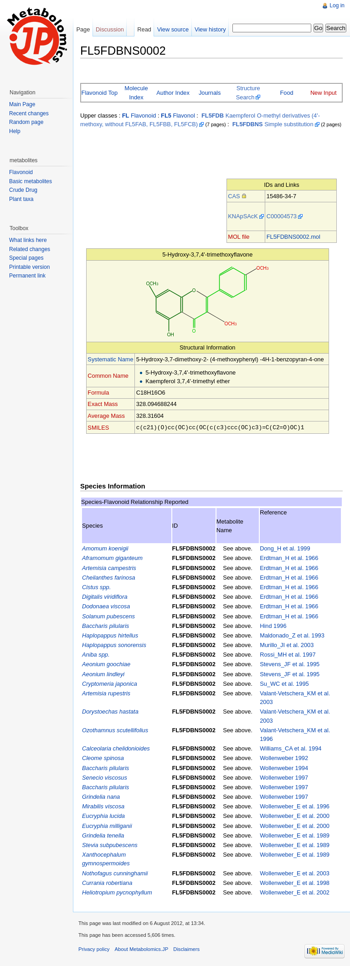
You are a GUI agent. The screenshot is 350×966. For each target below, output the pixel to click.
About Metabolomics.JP (142, 948)
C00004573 (282, 216)
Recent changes (29, 113)
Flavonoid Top (100, 92)
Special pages (26, 258)
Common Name (108, 375)
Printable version (29, 267)
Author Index (173, 92)
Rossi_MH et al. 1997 (287, 654)
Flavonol (178, 115)
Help (15, 131)
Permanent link (27, 275)
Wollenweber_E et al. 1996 (294, 805)
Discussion (110, 29)
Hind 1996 (273, 625)
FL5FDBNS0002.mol (293, 236)
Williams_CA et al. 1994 (290, 748)
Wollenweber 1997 (284, 777)
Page (83, 29)
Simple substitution (273, 124)
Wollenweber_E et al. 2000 (294, 815)
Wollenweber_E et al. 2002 (294, 892)
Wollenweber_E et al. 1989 (294, 835)
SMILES (98, 427)
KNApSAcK (242, 216)
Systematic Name (110, 359)
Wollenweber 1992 (284, 757)
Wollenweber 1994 (284, 767)
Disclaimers (186, 948)
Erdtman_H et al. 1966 (289, 557)
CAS (234, 196)
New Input (323, 92)
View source (173, 29)
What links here (28, 240)
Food (286, 92)
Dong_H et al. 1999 (285, 548)
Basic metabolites (30, 181)
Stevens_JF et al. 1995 (289, 663)
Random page (26, 122)
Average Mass (106, 415)
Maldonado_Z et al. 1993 (292, 635)
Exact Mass (103, 404)
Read (144, 29)
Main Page (22, 104)
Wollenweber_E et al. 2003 (294, 872)
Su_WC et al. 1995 (284, 683)
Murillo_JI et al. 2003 (287, 644)
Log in (337, 5)
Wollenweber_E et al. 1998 (294, 882)
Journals (210, 92)
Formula (98, 392)
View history (210, 29)
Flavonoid (139, 115)
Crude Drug (23, 190)
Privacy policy (93, 948)
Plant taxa (21, 199)
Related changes (29, 249)
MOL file (238, 236)
